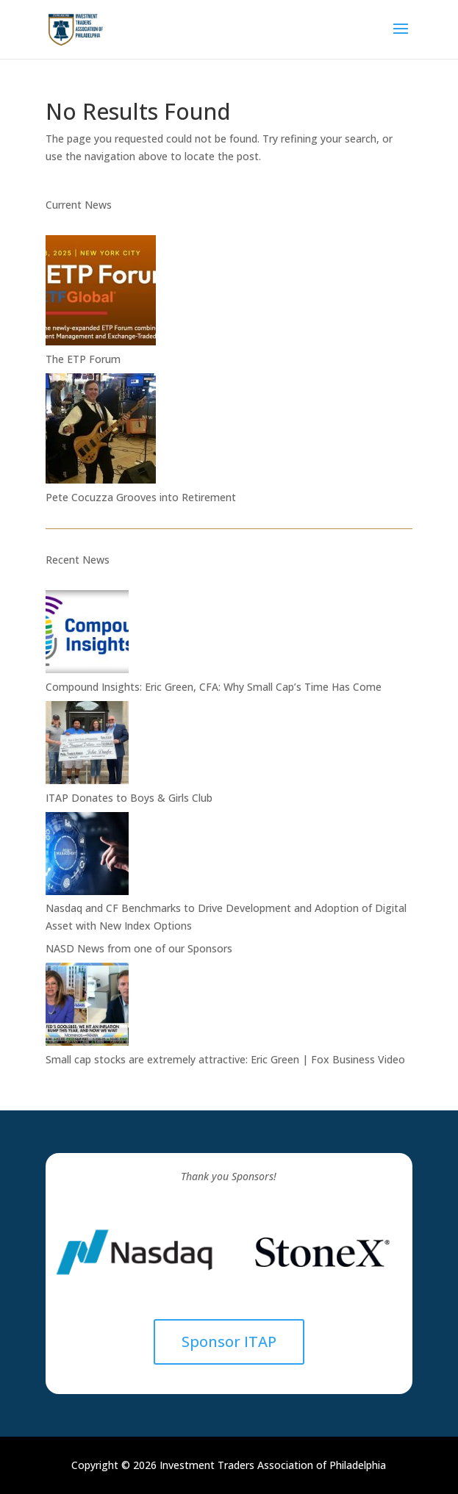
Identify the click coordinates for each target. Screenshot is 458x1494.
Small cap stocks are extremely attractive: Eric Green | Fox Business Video (225, 1059)
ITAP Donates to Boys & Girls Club (129, 798)
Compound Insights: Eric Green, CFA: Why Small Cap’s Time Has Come (214, 687)
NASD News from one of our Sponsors (139, 948)
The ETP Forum (83, 359)
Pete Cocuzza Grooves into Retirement (141, 497)
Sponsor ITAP (229, 1341)
